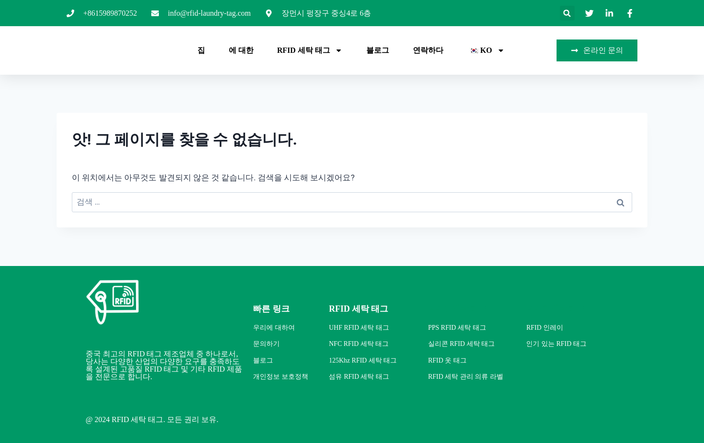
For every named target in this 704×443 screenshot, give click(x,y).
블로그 (377, 50)
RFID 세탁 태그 (309, 50)
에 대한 (241, 50)
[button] (567, 13)
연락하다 (428, 50)
